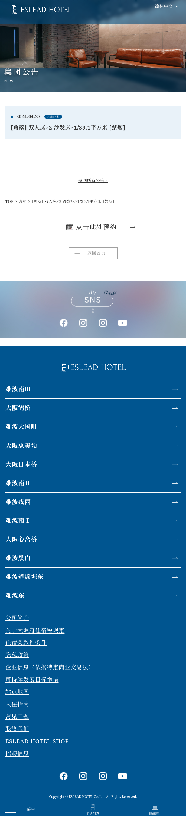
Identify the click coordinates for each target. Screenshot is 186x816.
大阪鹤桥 (18, 408)
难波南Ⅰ (18, 520)
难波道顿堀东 (24, 576)
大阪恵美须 (21, 445)
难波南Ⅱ (18, 483)
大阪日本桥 (21, 464)
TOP (9, 201)
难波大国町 (21, 426)
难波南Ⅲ (18, 389)
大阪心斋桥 (21, 539)
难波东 (15, 595)
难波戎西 (18, 501)
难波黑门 (18, 558)
